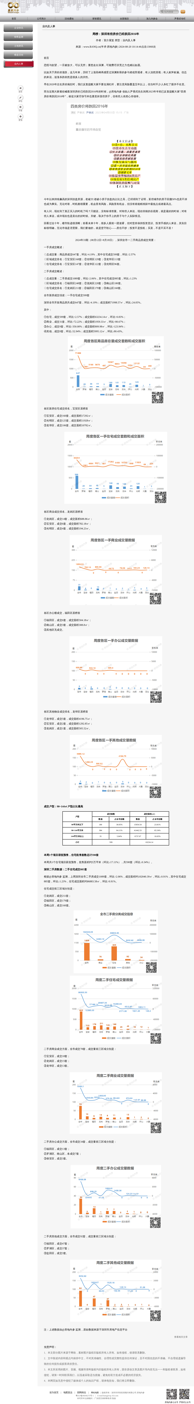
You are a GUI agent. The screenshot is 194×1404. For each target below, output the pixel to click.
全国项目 (124, 18)
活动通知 (69, 18)
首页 (14, 18)
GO (183, 12)
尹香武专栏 (180, 18)
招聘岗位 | (84, 1392)
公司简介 (41, 18)
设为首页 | (56, 1392)
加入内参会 (152, 18)
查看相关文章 (181, 1337)
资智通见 (96, 18)
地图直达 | (70, 1392)
